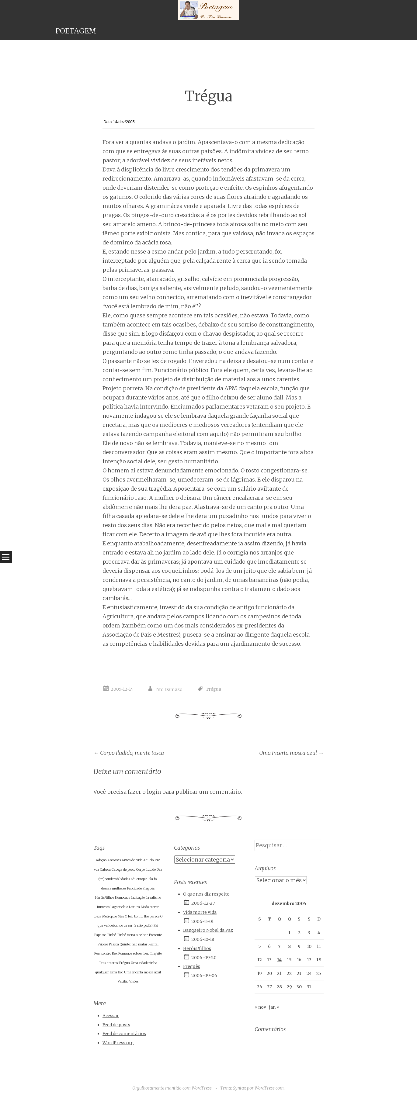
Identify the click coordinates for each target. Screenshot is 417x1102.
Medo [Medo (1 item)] (145, 907)
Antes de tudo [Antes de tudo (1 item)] (132, 860)
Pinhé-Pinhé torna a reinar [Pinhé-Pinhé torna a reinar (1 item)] (127, 935)
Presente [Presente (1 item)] (155, 935)
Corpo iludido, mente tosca (128, 752)
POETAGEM (75, 30)
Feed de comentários (124, 1033)
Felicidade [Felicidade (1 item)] (134, 888)
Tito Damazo (168, 689)
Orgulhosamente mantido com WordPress (172, 1088)
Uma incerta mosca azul (291, 752)
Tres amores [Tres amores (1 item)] (108, 963)
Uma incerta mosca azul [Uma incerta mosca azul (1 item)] (142, 972)
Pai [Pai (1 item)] (156, 926)
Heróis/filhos (197, 948)
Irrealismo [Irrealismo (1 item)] (153, 898)
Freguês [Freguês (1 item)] (149, 888)
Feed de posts (116, 1025)
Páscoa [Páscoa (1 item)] (114, 944)
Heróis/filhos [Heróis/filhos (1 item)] (104, 898)
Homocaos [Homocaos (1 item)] (122, 898)
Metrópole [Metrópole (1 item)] (109, 916)
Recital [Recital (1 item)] (153, 944)
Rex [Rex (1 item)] (114, 953)
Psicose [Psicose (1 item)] (103, 944)
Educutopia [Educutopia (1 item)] (139, 879)
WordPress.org (118, 1042)
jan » (274, 1007)
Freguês (191, 966)
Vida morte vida (200, 912)
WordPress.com (269, 1088)
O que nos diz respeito (206, 894)
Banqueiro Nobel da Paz (208, 930)
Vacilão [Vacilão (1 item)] (123, 981)
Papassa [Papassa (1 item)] (100, 935)
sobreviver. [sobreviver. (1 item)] (141, 953)
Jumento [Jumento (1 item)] (103, 907)
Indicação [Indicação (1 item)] (138, 898)
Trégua (213, 689)
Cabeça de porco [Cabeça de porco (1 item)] (123, 870)
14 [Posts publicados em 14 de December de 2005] (279, 959)
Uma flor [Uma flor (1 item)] (116, 972)
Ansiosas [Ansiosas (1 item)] (114, 860)
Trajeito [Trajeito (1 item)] (156, 953)
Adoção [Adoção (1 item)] (101, 860)
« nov (260, 1007)
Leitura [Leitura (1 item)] (134, 907)
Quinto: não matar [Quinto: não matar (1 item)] (134, 944)
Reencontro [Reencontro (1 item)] (102, 953)
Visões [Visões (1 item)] (133, 981)
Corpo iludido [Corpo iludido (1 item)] (146, 870)
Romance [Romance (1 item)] (125, 953)
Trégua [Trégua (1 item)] (124, 963)
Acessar (111, 1015)
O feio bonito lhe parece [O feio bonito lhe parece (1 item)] (142, 916)
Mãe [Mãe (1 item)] (121, 916)
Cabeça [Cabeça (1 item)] (105, 870)
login (154, 791)
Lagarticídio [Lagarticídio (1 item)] (119, 907)
